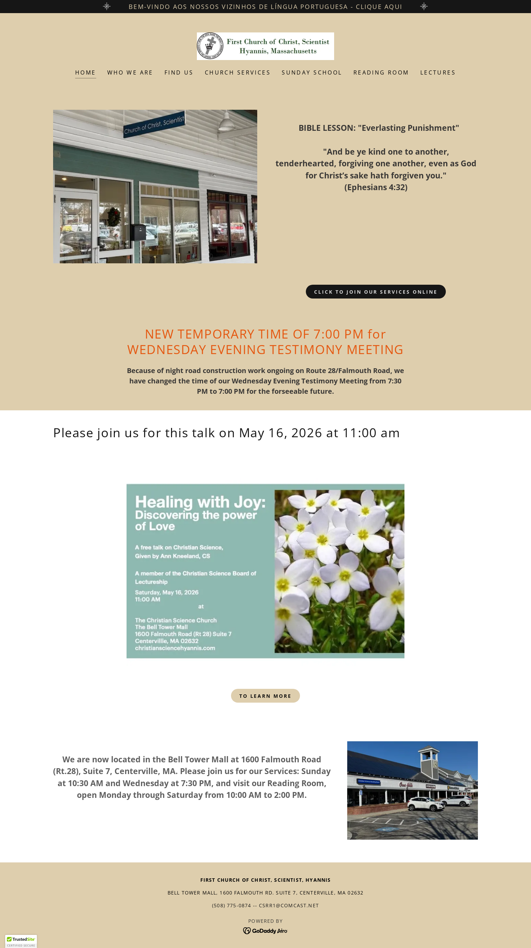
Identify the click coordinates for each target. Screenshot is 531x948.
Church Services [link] (238, 72)
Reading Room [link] (381, 72)
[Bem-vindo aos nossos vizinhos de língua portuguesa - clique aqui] (265, 6)
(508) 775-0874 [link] (231, 905)
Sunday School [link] (312, 72)
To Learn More (265, 696)
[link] (265, 45)
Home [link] (85, 72)
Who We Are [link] (130, 72)
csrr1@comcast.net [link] (289, 905)
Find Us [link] (179, 72)
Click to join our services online (376, 292)
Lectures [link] (438, 72)
